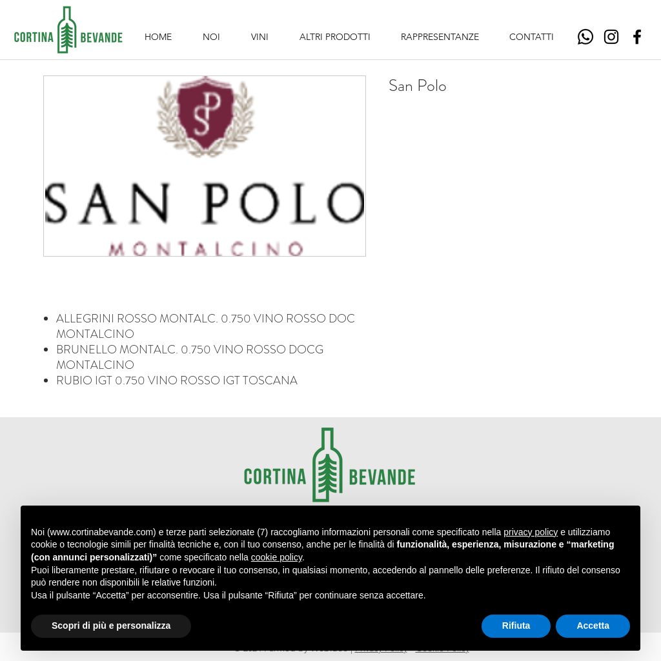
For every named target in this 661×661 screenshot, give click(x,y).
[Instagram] (611, 36)
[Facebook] (637, 36)
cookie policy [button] (276, 557)
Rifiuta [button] (516, 625)
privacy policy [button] (530, 532)
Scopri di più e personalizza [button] (111, 625)
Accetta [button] (592, 625)
